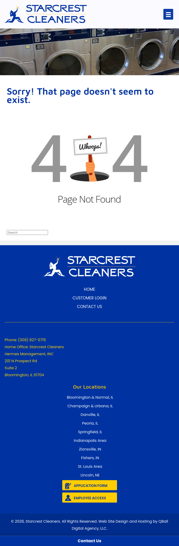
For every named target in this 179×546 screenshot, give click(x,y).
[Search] (27, 232)
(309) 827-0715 (32, 340)
